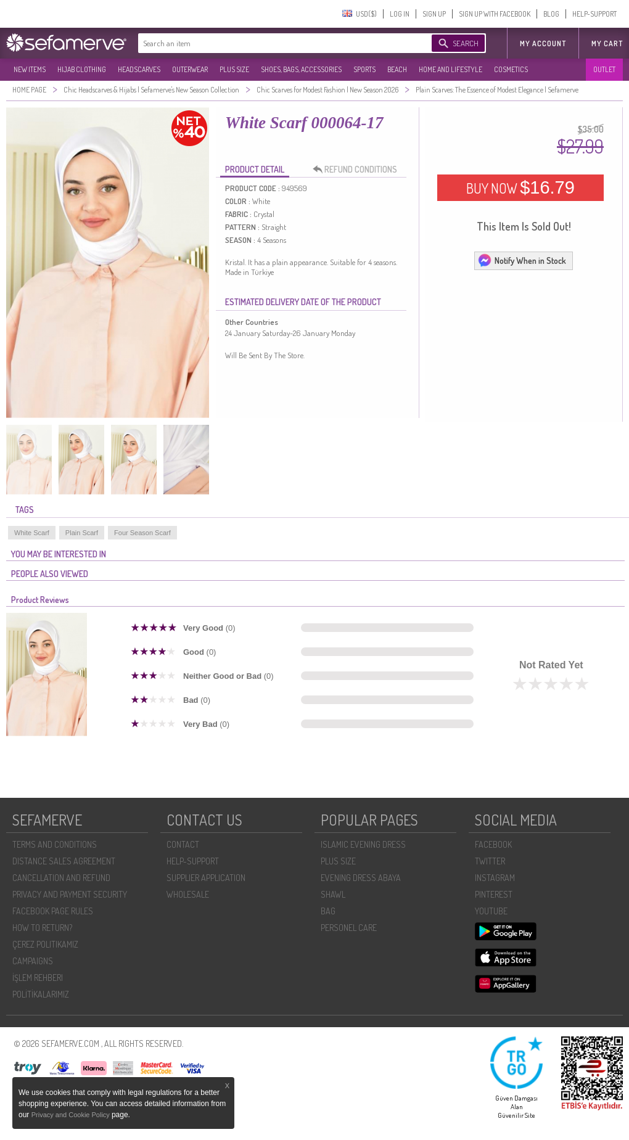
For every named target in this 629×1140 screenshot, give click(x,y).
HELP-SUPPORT (594, 13)
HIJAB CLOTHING (81, 69)
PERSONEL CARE (349, 927)
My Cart (607, 43)
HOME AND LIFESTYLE (450, 69)
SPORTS (364, 69)
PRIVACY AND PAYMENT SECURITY (69, 894)
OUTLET (604, 69)
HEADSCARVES (139, 69)
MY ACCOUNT (543, 43)
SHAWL (333, 894)
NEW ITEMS (30, 69)
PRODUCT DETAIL (254, 169)
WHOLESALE (187, 894)
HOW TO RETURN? (42, 927)
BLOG (551, 13)
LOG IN (399, 13)
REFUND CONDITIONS (358, 169)
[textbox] (272, 43)
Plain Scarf (81, 532)
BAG (328, 911)
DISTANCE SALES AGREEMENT (63, 861)
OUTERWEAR (190, 69)
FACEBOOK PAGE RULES (52, 911)
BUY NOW (520, 187)
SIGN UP (434, 13)
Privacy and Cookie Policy (71, 1114)
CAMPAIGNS (32, 961)
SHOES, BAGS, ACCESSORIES (301, 69)
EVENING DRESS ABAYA (361, 877)
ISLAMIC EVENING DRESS (363, 844)
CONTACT (182, 844)
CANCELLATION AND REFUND (61, 877)
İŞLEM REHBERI (37, 977)
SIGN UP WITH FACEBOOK (494, 13)
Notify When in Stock (521, 260)
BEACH (397, 69)
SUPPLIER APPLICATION (205, 877)
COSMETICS (511, 69)
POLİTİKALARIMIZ (40, 994)
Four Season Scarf (142, 532)
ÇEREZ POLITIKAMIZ (45, 944)
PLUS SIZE (234, 69)
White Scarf (31, 532)
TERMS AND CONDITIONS (54, 844)
